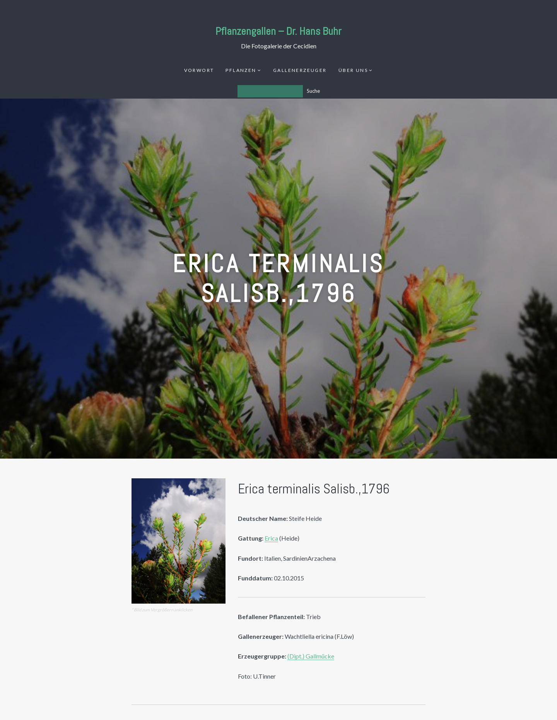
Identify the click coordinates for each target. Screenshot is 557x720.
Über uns (353, 70)
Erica (271, 538)
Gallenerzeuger (300, 70)
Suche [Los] (313, 91)
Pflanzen (241, 70)
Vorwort (199, 70)
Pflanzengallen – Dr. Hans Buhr (278, 31)
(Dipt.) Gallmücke (310, 656)
